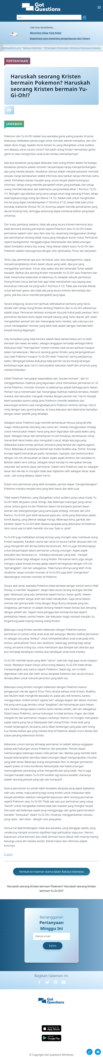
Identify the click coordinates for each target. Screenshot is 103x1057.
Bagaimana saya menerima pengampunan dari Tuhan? (60, 38)
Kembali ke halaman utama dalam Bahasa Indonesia (51, 871)
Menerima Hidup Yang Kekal (45, 32)
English (8, 854)
